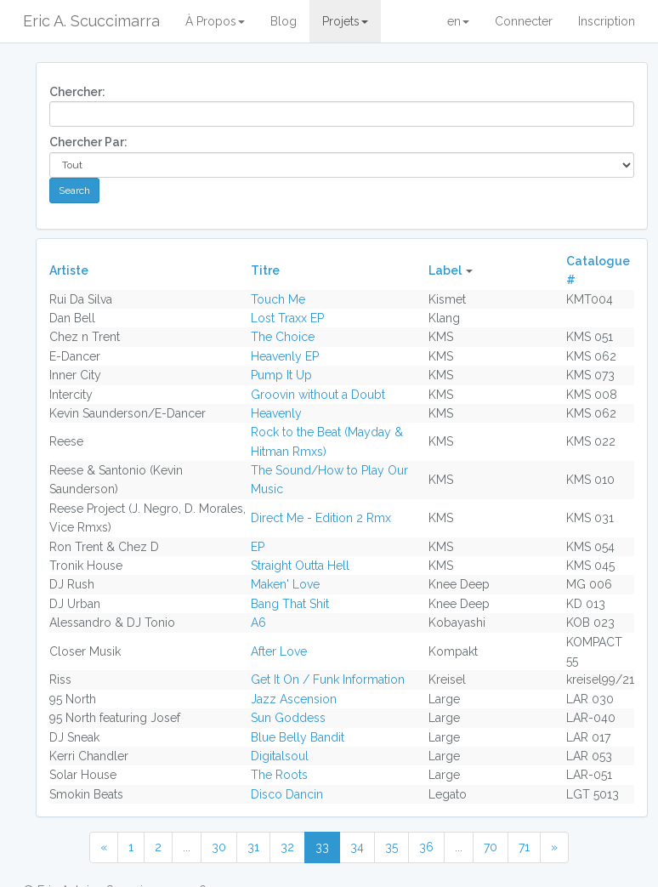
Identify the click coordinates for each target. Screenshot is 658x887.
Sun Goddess (288, 718)
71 (524, 847)
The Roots (279, 775)
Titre (265, 270)
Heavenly (276, 413)
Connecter (524, 21)
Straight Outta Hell (300, 565)
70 (490, 847)
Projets (345, 21)
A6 (258, 622)
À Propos (215, 21)
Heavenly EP (285, 356)
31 (253, 847)
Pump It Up (281, 375)
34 (357, 847)
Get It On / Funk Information (328, 679)
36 (426, 847)
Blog (283, 21)
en (458, 21)
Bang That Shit (290, 604)
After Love (279, 651)
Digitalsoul (280, 756)
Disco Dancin (287, 794)
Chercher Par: (88, 142)
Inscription (606, 21)
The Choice (283, 337)
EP (257, 547)
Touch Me (278, 299)
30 (219, 847)
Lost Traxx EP (287, 318)
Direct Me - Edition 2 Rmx (321, 518)
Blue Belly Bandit (297, 737)
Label (445, 270)
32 (287, 847)
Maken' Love (285, 584)
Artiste (68, 270)
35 (391, 847)
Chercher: (77, 92)
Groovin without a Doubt (318, 394)
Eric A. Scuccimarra (91, 21)
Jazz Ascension (294, 699)
